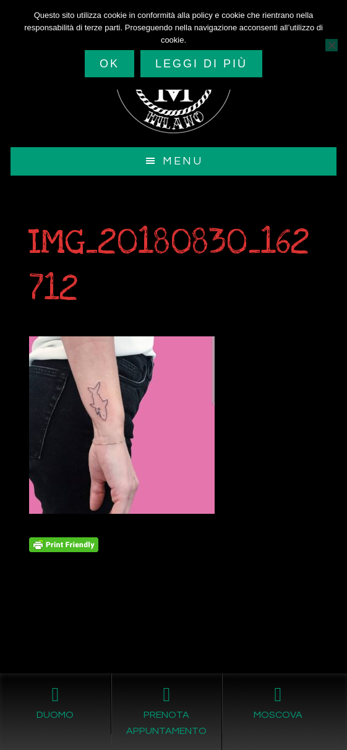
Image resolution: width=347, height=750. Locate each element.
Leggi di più (201, 64)
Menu (183, 161)
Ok (109, 64)
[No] (331, 45)
